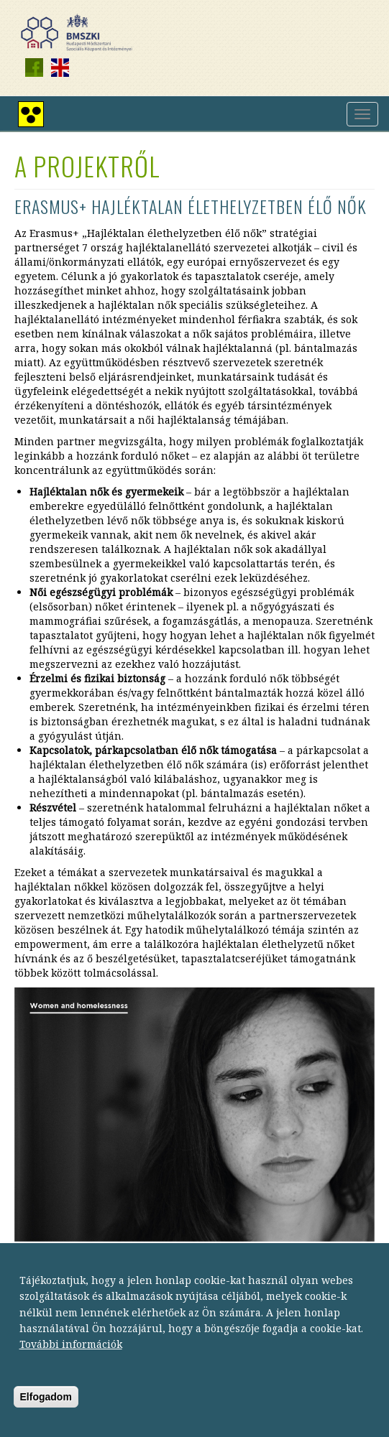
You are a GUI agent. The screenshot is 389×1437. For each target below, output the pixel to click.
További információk (70, 1354)
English (59, 67)
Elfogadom (46, 1407)
